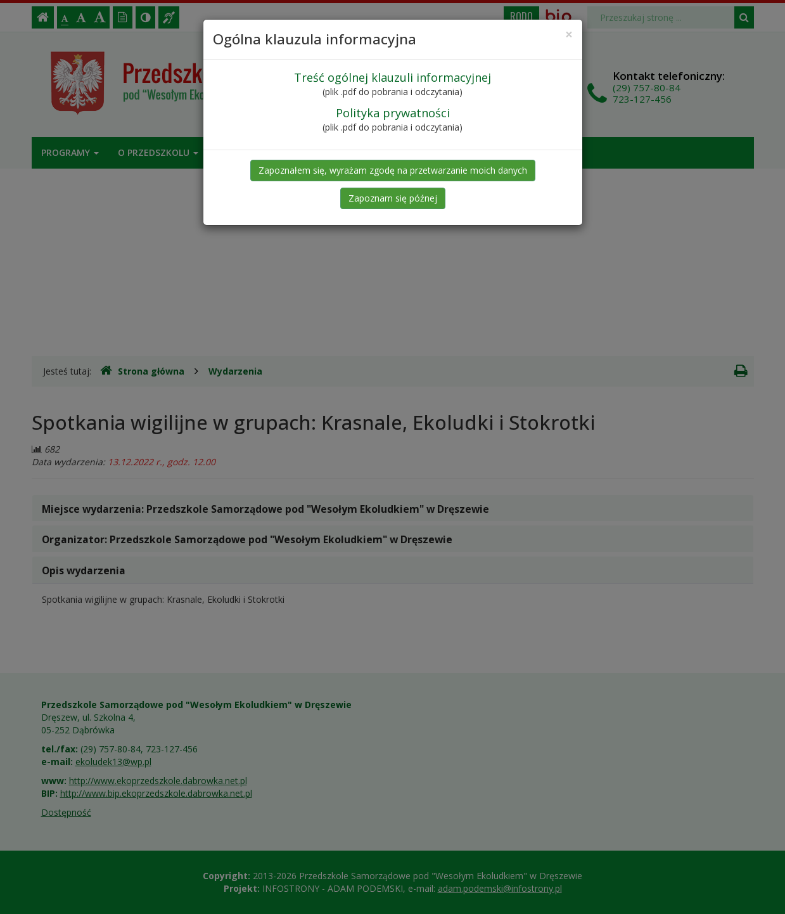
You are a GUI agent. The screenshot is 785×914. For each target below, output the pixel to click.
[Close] (569, 34)
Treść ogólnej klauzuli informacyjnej (392, 77)
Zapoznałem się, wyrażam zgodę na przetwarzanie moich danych (392, 170)
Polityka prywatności (393, 112)
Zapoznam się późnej (392, 198)
